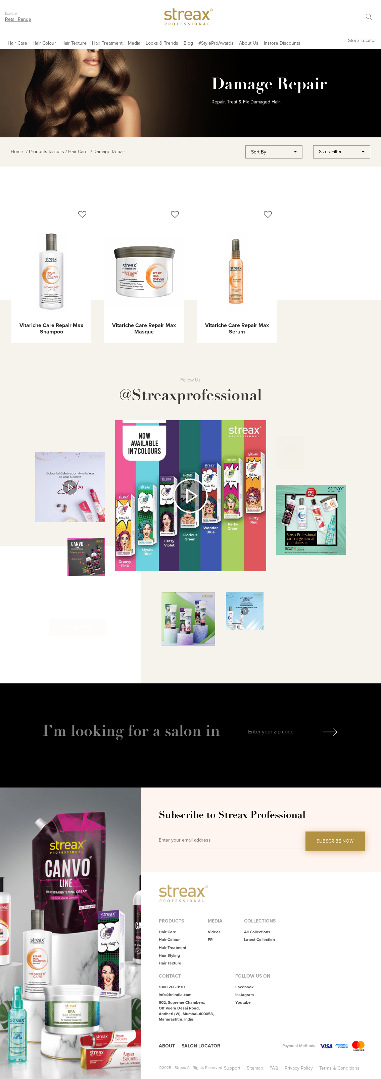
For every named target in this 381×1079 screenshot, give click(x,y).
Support (232, 1068)
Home (17, 151)
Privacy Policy (299, 1068)
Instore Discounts (282, 43)
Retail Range (18, 19)
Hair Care (17, 43)
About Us (248, 43)
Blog (188, 43)
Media (134, 43)
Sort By (258, 152)
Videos (214, 932)
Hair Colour (44, 43)
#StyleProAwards (216, 43)
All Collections (257, 932)
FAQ (274, 1068)
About (167, 1046)
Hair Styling (169, 955)
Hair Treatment (107, 43)
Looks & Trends (162, 43)
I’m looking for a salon (124, 730)
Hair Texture (74, 43)
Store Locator (362, 40)
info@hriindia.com (175, 994)
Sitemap (255, 1068)
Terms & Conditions (339, 1068)
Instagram (244, 994)
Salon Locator (201, 1046)
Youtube (243, 1002)
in (213, 730)
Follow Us (78, 627)
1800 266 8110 (172, 987)
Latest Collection (259, 939)
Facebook (244, 987)
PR (210, 939)
